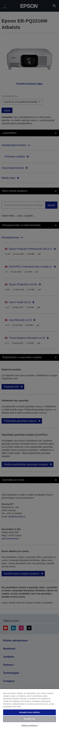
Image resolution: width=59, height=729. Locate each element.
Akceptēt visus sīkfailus (29, 712)
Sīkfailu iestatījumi (29, 725)
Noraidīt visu (29, 719)
